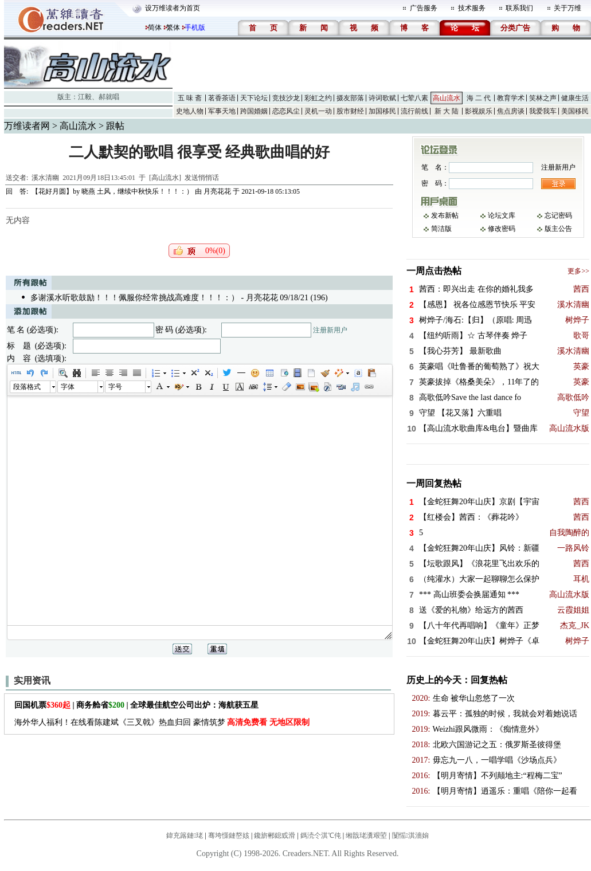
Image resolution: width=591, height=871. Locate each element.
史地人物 (189, 111)
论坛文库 (501, 215)
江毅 (85, 97)
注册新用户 (330, 330)
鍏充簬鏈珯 (184, 835)
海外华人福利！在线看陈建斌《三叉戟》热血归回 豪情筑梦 (162, 722)
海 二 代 (479, 98)
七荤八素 (414, 98)
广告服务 (423, 8)
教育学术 (511, 98)
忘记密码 (558, 215)
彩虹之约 (318, 98)
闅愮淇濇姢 (410, 835)
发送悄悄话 (202, 178)
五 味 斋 (190, 98)
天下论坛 (254, 98)
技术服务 (472, 8)
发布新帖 (445, 215)
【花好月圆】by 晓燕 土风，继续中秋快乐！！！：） (112, 191)
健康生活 (575, 98)
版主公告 (558, 229)
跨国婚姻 (254, 111)
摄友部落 (350, 98)
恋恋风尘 (286, 111)
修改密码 (501, 229)
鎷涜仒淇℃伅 (320, 835)
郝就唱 (109, 97)
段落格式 (27, 387)
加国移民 (382, 111)
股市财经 (350, 111)
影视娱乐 (478, 111)
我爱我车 (543, 111)
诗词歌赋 (382, 98)
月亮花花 (217, 191)
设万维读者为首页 (172, 8)
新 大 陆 (447, 111)
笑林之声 (543, 98)
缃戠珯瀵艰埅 (366, 835)
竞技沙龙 (286, 98)
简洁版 (441, 229)
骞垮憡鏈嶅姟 (228, 835)
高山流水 (446, 98)
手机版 (195, 27)
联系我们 (519, 8)
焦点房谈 (511, 111)
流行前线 (414, 111)
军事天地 (222, 111)
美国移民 (575, 111)
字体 (68, 387)
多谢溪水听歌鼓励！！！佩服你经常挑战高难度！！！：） (134, 297)
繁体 (173, 27)
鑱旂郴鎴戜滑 (274, 835)
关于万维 (567, 8)
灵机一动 (318, 111)
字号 (115, 387)
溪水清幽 (45, 178)
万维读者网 (27, 126)
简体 (155, 27)
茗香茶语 (222, 98)
